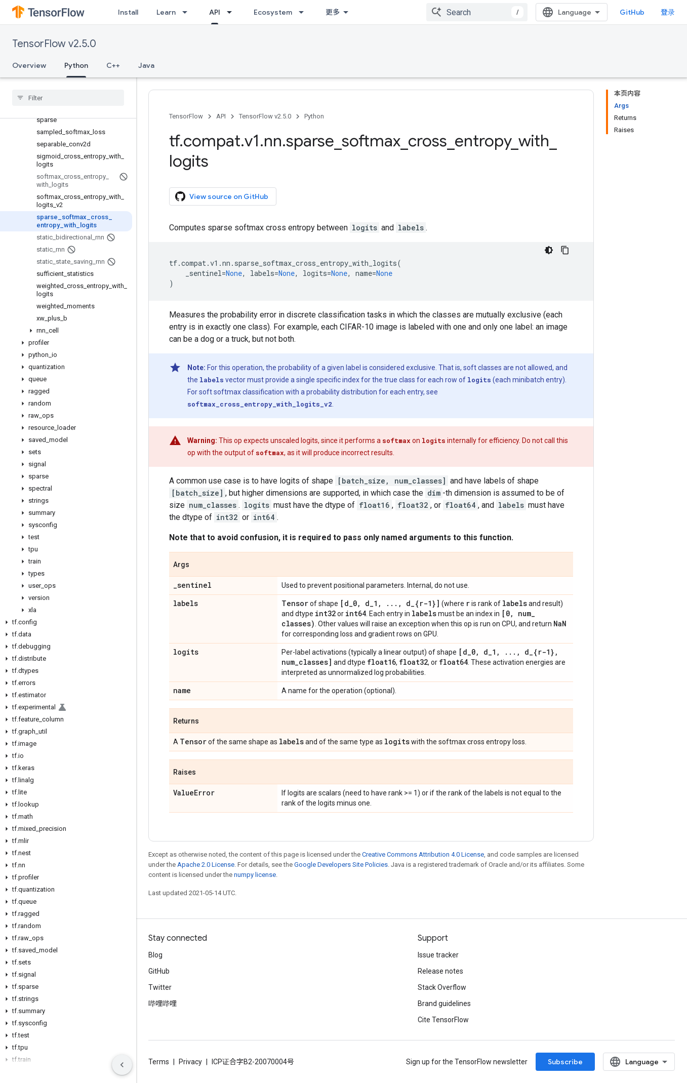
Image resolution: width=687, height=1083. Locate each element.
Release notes (440, 971)
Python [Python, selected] (76, 65)
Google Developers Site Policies (341, 864)
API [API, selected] (214, 12)
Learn (166, 12)
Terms (158, 1062)
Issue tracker (438, 955)
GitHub (632, 12)
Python (314, 116)
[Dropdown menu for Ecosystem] (304, 12)
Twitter (160, 987)
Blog (155, 955)
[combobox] (477, 12)
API (221, 116)
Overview (29, 65)
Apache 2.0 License (205, 864)
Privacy (190, 1062)
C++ (113, 65)
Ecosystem (273, 12)
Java (146, 65)
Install (128, 12)
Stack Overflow (442, 987)
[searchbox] (68, 98)
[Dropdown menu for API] (232, 12)
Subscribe (565, 1061)
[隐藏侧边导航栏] (122, 1065)
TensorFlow (186, 116)
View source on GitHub (221, 196)
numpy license (255, 874)
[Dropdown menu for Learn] (188, 12)
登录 (668, 12)
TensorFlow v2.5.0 (54, 43)
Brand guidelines (444, 1003)
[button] (66, 331)
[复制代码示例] (565, 250)
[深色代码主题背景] (549, 250)
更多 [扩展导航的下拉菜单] (333, 12)
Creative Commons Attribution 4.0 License (423, 854)
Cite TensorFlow (443, 1020)
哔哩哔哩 (162, 1003)
